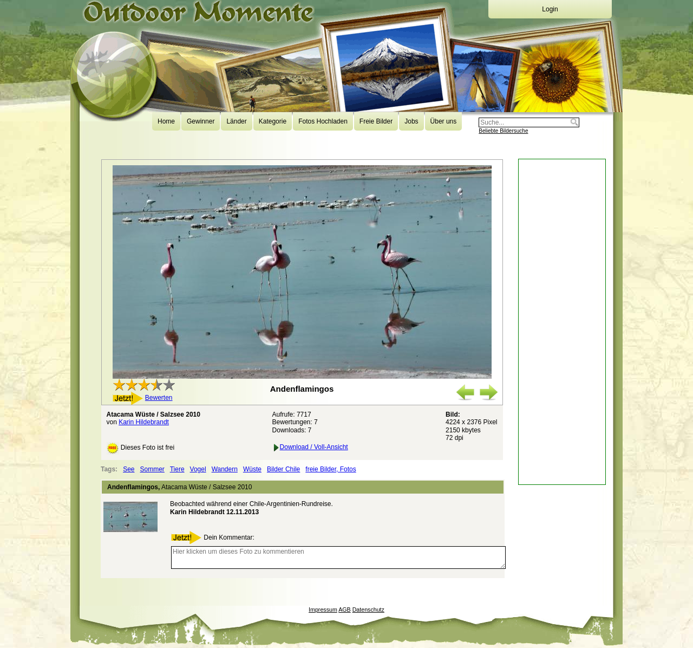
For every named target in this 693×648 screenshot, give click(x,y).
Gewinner (200, 121)
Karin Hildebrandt (144, 422)
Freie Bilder (376, 121)
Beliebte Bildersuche (503, 131)
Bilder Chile (283, 469)
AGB (344, 609)
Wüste (252, 469)
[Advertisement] (562, 321)
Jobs (411, 121)
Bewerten (159, 397)
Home (166, 121)
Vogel (198, 469)
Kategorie (272, 121)
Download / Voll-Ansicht (310, 447)
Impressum (323, 609)
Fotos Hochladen (323, 121)
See (128, 469)
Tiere (177, 469)
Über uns (443, 121)
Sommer (152, 469)
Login (550, 9)
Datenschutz (368, 609)
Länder (236, 121)
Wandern (225, 469)
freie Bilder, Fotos (330, 469)
